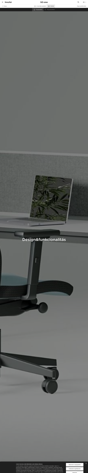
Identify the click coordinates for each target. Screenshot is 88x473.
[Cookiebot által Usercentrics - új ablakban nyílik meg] (8, 471)
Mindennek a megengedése (75, 454)
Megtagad (75, 462)
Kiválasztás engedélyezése (75, 458)
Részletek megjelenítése (69, 470)
